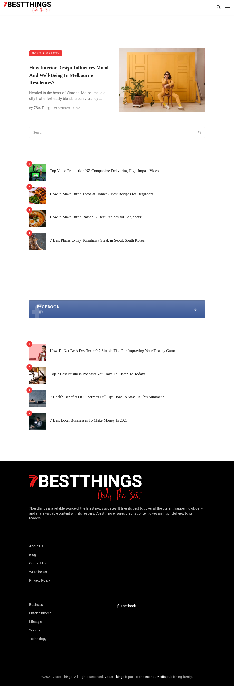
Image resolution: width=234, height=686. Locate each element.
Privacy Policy (39, 580)
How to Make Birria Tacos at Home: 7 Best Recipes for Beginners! (102, 194)
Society (34, 630)
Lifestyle (35, 622)
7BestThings (42, 108)
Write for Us (38, 572)
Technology (38, 639)
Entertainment (40, 613)
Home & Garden (46, 53)
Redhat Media (155, 677)
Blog (32, 555)
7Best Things (114, 677)
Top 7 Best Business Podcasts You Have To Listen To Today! (97, 374)
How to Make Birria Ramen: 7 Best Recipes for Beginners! (96, 217)
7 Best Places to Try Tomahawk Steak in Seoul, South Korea (97, 240)
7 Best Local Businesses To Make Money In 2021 (89, 420)
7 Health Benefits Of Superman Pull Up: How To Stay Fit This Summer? (107, 397)
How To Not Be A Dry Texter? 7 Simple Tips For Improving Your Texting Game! (113, 351)
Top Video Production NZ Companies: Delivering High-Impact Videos (105, 171)
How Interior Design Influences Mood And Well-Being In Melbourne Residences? (68, 75)
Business (36, 605)
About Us (36, 546)
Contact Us (37, 563)
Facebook (126, 606)
